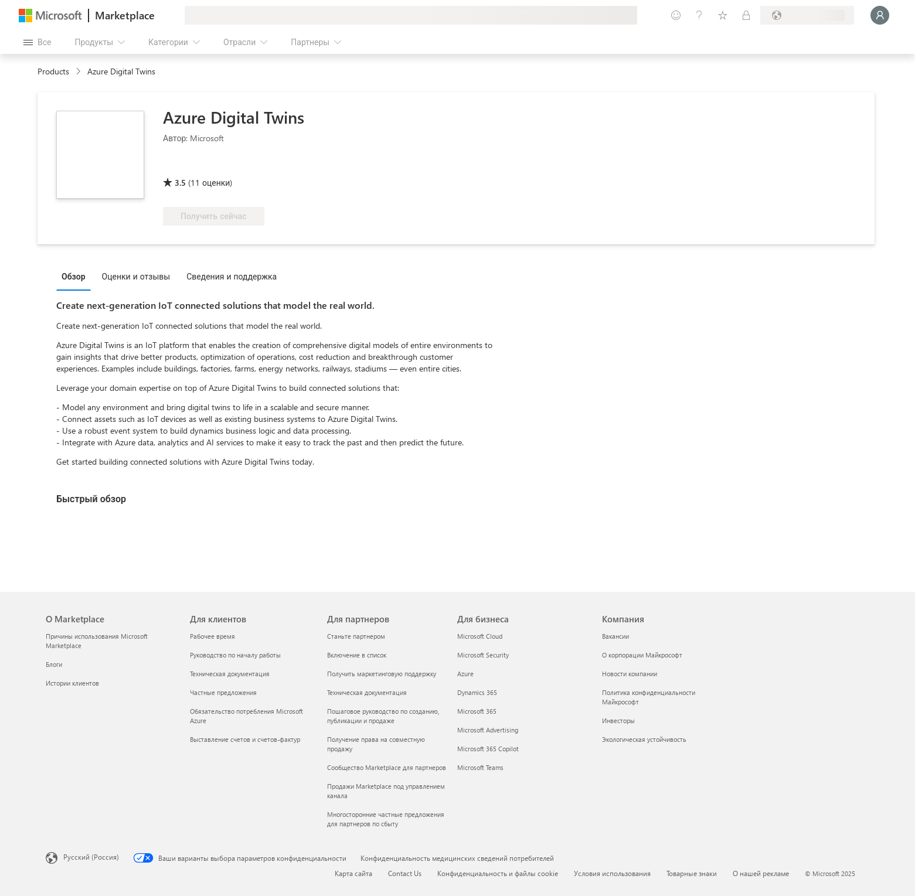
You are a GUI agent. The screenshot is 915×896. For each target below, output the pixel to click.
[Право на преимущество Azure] (210, 166)
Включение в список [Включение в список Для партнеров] (356, 654)
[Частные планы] (746, 15)
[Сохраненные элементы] (722, 15)
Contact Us (404, 873)
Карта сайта (353, 873)
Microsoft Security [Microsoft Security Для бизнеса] (483, 654)
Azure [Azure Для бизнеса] (465, 673)
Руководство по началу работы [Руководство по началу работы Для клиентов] (235, 654)
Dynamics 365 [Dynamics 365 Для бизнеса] (477, 692)
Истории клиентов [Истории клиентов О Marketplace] (72, 683)
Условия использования (612, 873)
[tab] (76, 276)
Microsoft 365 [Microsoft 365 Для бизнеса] (476, 711)
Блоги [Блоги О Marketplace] (54, 664)
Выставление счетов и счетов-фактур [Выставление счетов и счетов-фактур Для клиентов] (245, 739)
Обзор (74, 276)
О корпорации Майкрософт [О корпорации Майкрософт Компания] (642, 654)
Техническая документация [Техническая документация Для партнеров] (367, 692)
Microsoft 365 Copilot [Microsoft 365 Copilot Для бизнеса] (488, 748)
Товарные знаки (691, 873)
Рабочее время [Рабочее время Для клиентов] (212, 636)
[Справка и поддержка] (699, 15)
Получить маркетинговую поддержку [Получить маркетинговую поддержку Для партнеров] (381, 673)
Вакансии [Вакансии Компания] (615, 636)
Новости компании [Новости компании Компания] (629, 673)
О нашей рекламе (761, 873)
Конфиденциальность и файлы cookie (497, 873)
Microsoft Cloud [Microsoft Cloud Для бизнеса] (479, 636)
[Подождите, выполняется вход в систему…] (879, 15)
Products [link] (53, 71)
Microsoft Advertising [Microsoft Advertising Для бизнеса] (487, 729)
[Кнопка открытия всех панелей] (37, 42)
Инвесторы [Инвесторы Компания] (618, 720)
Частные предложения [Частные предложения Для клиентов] (223, 692)
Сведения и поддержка (231, 276)
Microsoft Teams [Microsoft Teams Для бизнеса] (480, 767)
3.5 (180, 182)
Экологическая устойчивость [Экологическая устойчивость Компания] (644, 739)
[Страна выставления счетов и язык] (807, 15)
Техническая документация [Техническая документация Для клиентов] (230, 673)
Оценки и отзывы (136, 276)
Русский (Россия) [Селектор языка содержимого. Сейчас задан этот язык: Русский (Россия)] (91, 856)
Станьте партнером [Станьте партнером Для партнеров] (356, 636)
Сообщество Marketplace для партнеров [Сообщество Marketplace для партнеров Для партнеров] (386, 767)
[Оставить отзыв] (675, 15)
